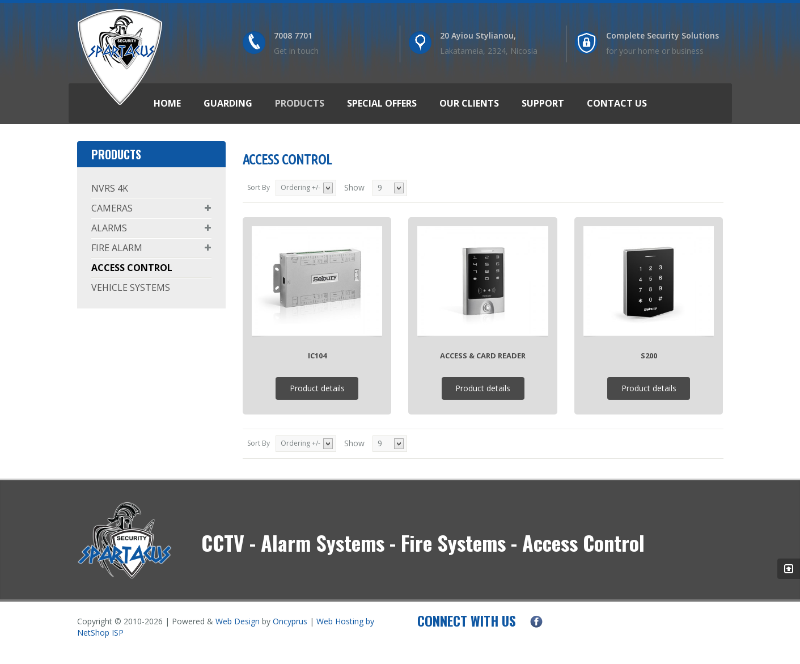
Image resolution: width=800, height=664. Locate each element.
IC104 (317, 355)
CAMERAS (112, 208)
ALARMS (109, 228)
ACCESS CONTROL (131, 267)
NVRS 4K (109, 188)
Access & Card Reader (483, 355)
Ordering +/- (300, 187)
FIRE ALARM (116, 247)
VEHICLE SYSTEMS (130, 287)
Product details (317, 388)
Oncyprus (290, 621)
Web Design (237, 621)
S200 (649, 355)
